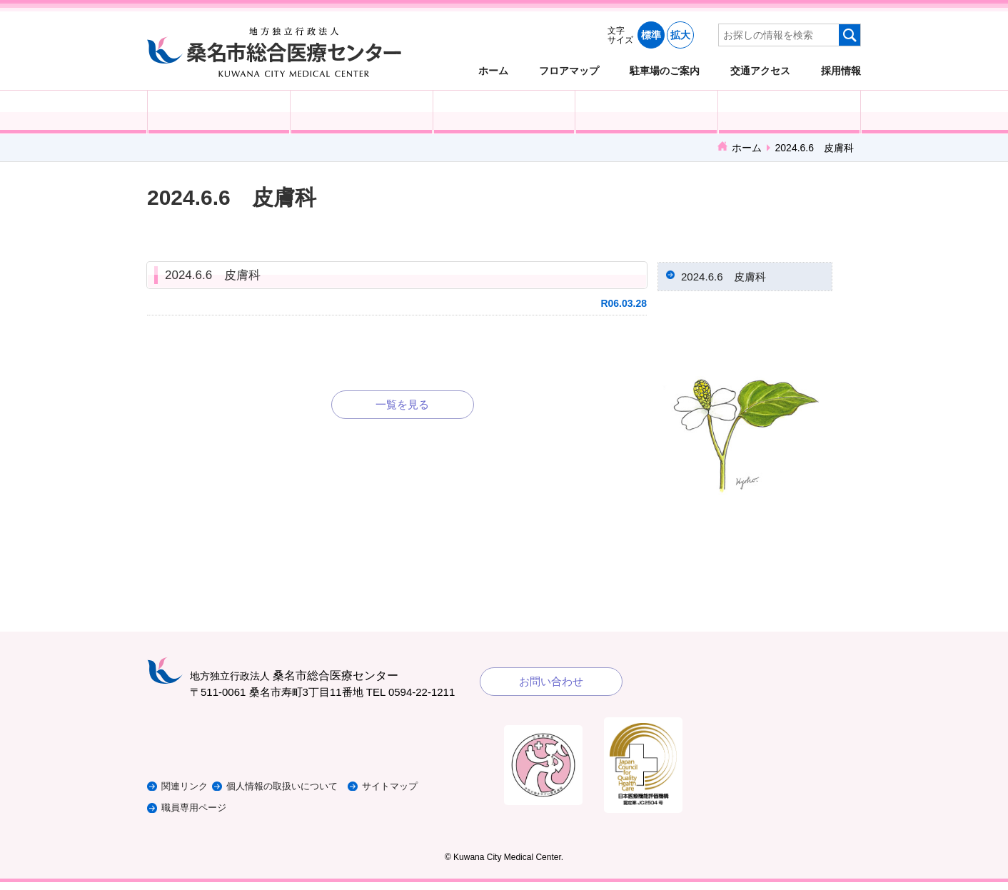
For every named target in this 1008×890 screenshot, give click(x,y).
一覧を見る (402, 404)
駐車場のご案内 (665, 70)
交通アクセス (760, 70)
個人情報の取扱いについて (307, 794)
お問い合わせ (551, 689)
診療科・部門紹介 (646, 112)
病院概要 (789, 112)
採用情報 (841, 70)
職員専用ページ (198, 815)
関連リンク (188, 794)
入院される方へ (361, 112)
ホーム (493, 70)
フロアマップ (569, 70)
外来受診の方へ (218, 112)
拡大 (680, 35)
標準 (651, 35)
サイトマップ (427, 794)
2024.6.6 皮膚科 (213, 275)
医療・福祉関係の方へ (504, 112)
